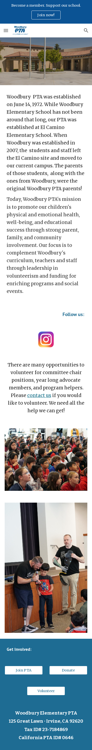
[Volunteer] (46, 691)
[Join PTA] (23, 670)
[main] (46, 194)
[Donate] (68, 670)
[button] (6, 30)
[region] (46, 12)
